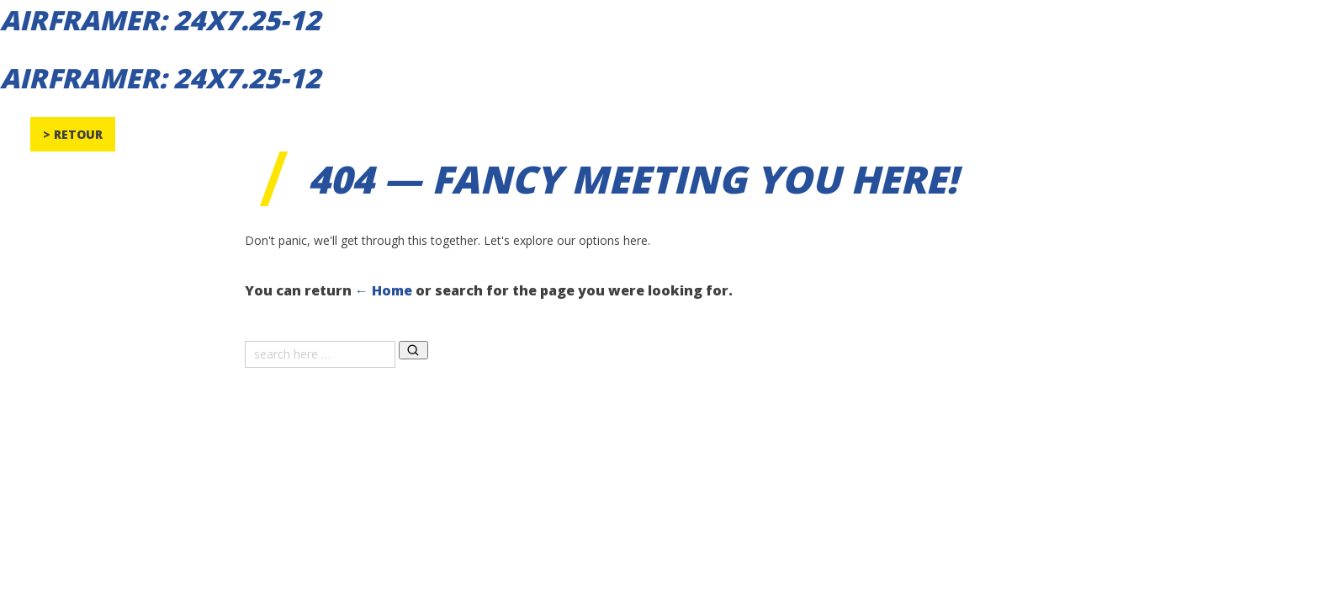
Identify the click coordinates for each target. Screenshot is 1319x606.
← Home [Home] (383, 290)
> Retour (73, 134)
